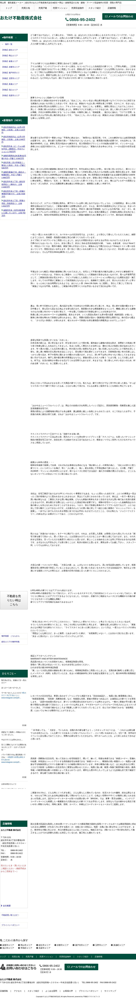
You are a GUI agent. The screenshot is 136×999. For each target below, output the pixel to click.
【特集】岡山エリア (10, 56)
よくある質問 (51, 991)
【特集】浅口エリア (10, 90)
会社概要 (6, 906)
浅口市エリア (7, 948)
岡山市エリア (25, 945)
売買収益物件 (77, 8)
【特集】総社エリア (10, 50)
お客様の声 (68, 991)
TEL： (3, 850)
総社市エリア (43, 945)
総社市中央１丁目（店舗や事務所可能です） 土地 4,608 (13, 194)
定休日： (5, 860)
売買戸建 (43, 8)
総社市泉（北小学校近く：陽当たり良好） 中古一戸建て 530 (14, 165)
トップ (9, 8)
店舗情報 (112, 8)
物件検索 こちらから (11, 636)
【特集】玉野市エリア (11, 78)
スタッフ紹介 (94, 8)
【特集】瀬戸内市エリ (11, 73)
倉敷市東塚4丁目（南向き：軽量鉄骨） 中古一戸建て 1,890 (14, 175)
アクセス (18, 991)
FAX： (3, 853)
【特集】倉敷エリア (10, 61)
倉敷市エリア (7, 945)
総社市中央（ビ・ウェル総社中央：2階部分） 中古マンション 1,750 (13, 149)
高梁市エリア (43, 948)
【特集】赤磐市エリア (11, 67)
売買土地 (26, 8)
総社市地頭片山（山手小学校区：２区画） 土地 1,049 (13, 139)
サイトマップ (110, 991)
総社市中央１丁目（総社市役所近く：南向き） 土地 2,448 (13, 184)
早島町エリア (25, 948)
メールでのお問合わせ (119, 16)
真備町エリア (118, 945)
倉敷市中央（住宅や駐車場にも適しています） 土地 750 (13, 213)
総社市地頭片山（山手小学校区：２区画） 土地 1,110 (13, 130)
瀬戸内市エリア (81, 945)
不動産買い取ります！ (11, 915)
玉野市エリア (100, 945)
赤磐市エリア (62, 945)
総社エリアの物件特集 (11, 642)
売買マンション (60, 8)
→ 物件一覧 (7, 44)
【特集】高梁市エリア (11, 95)
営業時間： (6, 857)
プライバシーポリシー (11, 925)
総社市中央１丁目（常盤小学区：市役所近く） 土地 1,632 (13, 203)
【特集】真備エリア (10, 84)
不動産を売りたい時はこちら (14, 600)
